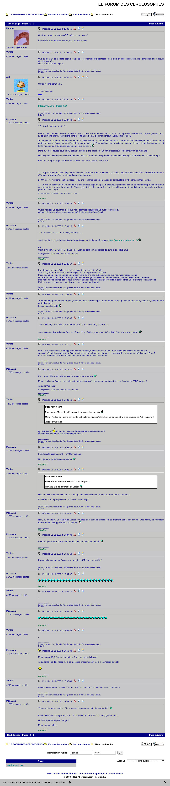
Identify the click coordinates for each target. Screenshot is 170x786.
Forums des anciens (58, 14)
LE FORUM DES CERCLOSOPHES (27, 14)
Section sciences (81, 14)
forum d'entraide (69, 773)
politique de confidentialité (109, 773)
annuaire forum (86, 773)
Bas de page (14, 24)
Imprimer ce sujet (15, 765)
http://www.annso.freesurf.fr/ (52, 106)
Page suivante (156, 24)
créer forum (53, 773)
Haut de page (13, 735)
